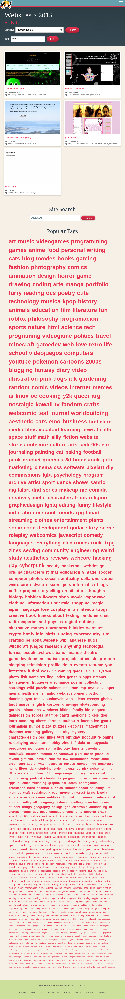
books (65, 258)
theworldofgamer (13, 92)
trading (105, 845)
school (18, 353)
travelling (76, 802)
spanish (43, 788)
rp (48, 748)
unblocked (107, 816)
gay (13, 565)
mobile (98, 891)
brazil (72, 884)
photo (14, 677)
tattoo (26, 908)
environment (49, 816)
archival (22, 963)
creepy (27, 828)
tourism (92, 871)
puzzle (41, 688)
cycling (33, 905)
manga (74, 284)
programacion (79, 318)
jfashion (46, 754)
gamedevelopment (27, 658)
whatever (37, 836)
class (32, 915)
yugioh (103, 967)
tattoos (51, 860)
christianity (52, 778)
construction (94, 828)
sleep (97, 658)
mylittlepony (35, 933)
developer (105, 688)
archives (33, 912)
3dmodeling (98, 807)
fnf (73, 743)
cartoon (53, 704)
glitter (45, 960)
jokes (10, 957)
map (10, 967)
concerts (46, 908)
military (105, 943)
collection (74, 836)
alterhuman (30, 891)
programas (14, 860)
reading (34, 293)
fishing (24, 871)
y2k (67, 395)
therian (96, 849)
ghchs (106, 699)
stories (17, 444)
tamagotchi (76, 950)
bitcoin (66, 824)
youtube (20, 361)
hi (43, 864)
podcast (36, 778)
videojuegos (45, 353)
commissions (25, 475)
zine (65, 743)
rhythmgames (47, 929)
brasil (102, 811)
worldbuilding (89, 413)
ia (74, 943)
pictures (15, 792)
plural (101, 877)
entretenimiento (36, 946)
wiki (30, 688)
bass (20, 950)
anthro (29, 953)
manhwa (69, 828)
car (64, 783)
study (15, 558)
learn (38, 867)
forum (99, 853)
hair (80, 891)
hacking (102, 558)
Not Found (10, 186)
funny (84, 505)
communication (104, 922)
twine (91, 792)
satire (51, 936)
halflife (102, 950)
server (106, 902)
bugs (93, 640)
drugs (92, 888)
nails (59, 908)
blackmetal (111, 967)
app (69, 699)
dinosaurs (56, 811)
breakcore (105, 763)
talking (26, 905)
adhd (63, 940)
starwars (14, 824)
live (47, 915)
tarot (13, 704)
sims (38, 936)
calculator (79, 940)
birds (50, 634)
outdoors (54, 797)
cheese (102, 946)
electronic (79, 807)
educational (106, 797)
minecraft (21, 344)
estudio (54, 905)
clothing (17, 603)
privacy (80, 773)
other (85, 658)
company (105, 908)
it (47, 572)
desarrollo (66, 967)
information (38, 603)
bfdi (48, 773)
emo (54, 421)
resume (96, 665)
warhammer (27, 957)
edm (32, 867)
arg (95, 395)
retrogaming (90, 841)
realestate (63, 820)
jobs (65, 946)
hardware (108, 849)
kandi (37, 864)
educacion (70, 572)
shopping (80, 603)
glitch (111, 898)
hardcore (22, 877)
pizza (46, 726)
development (52, 527)
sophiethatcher (79, 144)
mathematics (96, 726)
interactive (90, 721)
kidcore (56, 871)
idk (73, 378)
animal (28, 922)
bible (91, 874)
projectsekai (91, 967)
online (108, 737)
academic (88, 891)
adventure (38, 743)
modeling (72, 864)
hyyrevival (10, 190)
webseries (33, 902)
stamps (51, 715)
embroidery (13, 943)
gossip (100, 963)
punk (15, 459)
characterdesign (23, 737)
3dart (79, 898)
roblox (17, 318)
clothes (43, 520)
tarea (71, 953)
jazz (52, 820)
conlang (52, 912)
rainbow (95, 950)
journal (59, 413)
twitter (82, 95)
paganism (107, 933)
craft (26, 792)
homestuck (86, 459)
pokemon (45, 361)
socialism (22, 857)
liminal (105, 912)
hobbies (33, 597)
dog (104, 715)
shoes (30, 864)
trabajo (106, 960)
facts (70, 943)
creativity (20, 497)
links (51, 737)
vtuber (107, 578)
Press (67, 992)
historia (33, 849)
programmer (89, 836)
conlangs (17, 957)
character (62, 912)
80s (26, 816)
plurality (80, 828)
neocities (64, 915)
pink (45, 378)
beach (68, 950)
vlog (88, 832)
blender (32, 754)
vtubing (18, 946)
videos (59, 387)
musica (50, 301)
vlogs (11, 936)
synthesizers (91, 922)
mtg (56, 929)
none (31, 788)
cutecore (37, 444)
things (27, 807)
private (58, 963)
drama (25, 860)
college (37, 828)
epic (11, 845)
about (58, 615)
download (27, 960)
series (50, 490)
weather (59, 853)
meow (95, 759)
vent (69, 811)
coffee (15, 590)
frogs (20, 888)
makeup (68, 490)
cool (50, 512)
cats (14, 258)
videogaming (84, 877)
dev (35, 811)
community (55, 550)
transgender (19, 682)
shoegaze (71, 926)
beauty (53, 565)
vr (54, 671)
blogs (102, 584)
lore (45, 609)
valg (34, 144)
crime (56, 926)
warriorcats (59, 836)
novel (81, 820)
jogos (39, 748)
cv (101, 884)
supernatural (40, 845)
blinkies (76, 627)
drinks (89, 960)
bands (51, 877)
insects (67, 849)
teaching (32, 732)
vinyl (17, 936)
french (98, 915)
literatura (78, 849)
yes (88, 849)
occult (29, 652)
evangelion (13, 933)
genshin (74, 677)
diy (109, 467)
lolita (78, 811)
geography (42, 807)
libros (23, 768)
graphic (54, 783)
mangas (99, 895)
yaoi (109, 665)
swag (24, 778)
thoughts (96, 590)
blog (28, 258)
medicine (79, 715)
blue (86, 816)
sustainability (48, 895)
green (57, 857)
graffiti (77, 895)
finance (74, 652)
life (108, 344)
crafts (91, 404)
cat (59, 452)
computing (45, 824)
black (51, 953)
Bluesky (81, 985)
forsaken (43, 912)
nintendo (85, 609)
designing (46, 802)
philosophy (43, 318)
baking (73, 452)
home (13, 768)
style (57, 768)
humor (34, 726)
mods (69, 895)
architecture (74, 590)
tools (34, 820)
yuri (60, 737)
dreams (99, 677)
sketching (33, 877)
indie (14, 512)
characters (60, 497)
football (92, 452)
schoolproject (15, 905)
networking (77, 888)
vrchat (31, 936)
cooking (50, 395)
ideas (46, 867)
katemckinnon (96, 144)
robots (37, 715)
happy (109, 953)
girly (91, 853)
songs (13, 797)
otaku (92, 905)
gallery (48, 732)
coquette (99, 710)
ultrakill (63, 926)
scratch (13, 816)
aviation (73, 891)
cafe (73, 820)
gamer (57, 849)
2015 (34, 95)
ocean (88, 754)
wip (63, 640)
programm (47, 946)
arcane (69, 960)
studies (106, 957)
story (92, 527)
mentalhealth (20, 693)
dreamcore (17, 763)
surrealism (86, 860)
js (75, 857)
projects (70, 658)
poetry (66, 293)
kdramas (90, 915)
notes (70, 912)
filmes (53, 845)
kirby (81, 867)
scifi (84, 444)
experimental (33, 621)
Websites (18, 15)
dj (30, 845)
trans (81, 497)
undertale (60, 603)
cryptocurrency (15, 908)
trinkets (97, 860)
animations (31, 710)
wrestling (39, 783)
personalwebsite (42, 640)
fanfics (94, 940)
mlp (71, 609)
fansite (78, 748)
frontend (107, 936)
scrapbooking (81, 912)
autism (53, 658)
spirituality (68, 578)
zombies (90, 957)
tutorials (21, 898)
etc (105, 444)
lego (48, 841)
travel (103, 335)
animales (34, 871)
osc (42, 737)
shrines (54, 915)
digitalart (19, 490)
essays (93, 699)
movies (45, 258)
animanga (65, 867)
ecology (37, 857)
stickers (43, 820)
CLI (42, 992)
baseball (79, 832)
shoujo (36, 953)
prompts (97, 943)
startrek (106, 915)
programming (89, 241)
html (53, 327)
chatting (13, 864)
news (88, 429)
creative (16, 615)
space (16, 437)
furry (15, 293)
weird (107, 550)
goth (106, 459)
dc (30, 857)
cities (64, 963)
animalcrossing (67, 936)
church (67, 922)
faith (82, 963)
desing (26, 950)
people (105, 857)
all (94, 671)
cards (72, 915)
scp (43, 950)
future (62, 929)
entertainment (70, 520)
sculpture (13, 881)
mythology (61, 748)
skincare (67, 860)
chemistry (101, 824)
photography (48, 267)
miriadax (20, 922)
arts (72, 444)
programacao (31, 888)
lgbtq (51, 505)
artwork (12, 874)
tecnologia (93, 646)
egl (35, 884)
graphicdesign (26, 505)
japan (14, 609)
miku (11, 853)
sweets (34, 943)
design (47, 276)
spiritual (11, 960)
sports (17, 327)
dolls (67, 665)
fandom (71, 404)
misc (43, 811)
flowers (50, 597)
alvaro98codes (72, 92)
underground (37, 960)
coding (42, 284)
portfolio (97, 284)
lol (107, 754)
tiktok (107, 853)
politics (84, 335)
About (22, 992)
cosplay (58, 609)
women (12, 888)
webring (78, 953)
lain (87, 671)
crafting (16, 640)
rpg (80, 512)
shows (81, 482)
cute (83, 293)
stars (18, 773)
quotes (104, 898)
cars (41, 421)
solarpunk (71, 963)
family (78, 710)
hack (88, 953)
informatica (84, 584)
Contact (101, 992)
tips (101, 960)
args (107, 832)
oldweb (37, 584)
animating (52, 943)
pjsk (85, 768)
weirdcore (18, 584)
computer (18, 578)
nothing (86, 621)
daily (70, 946)
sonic (15, 527)
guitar (77, 527)
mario (100, 820)
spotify (75, 95)
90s (95, 444)
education (45, 310)
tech (90, 327)
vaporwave (95, 597)
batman (18, 902)
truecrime (47, 857)
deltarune (90, 578)
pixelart (95, 467)
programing (24, 335)
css (58, 467)
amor (105, 759)
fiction (70, 437)
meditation (13, 919)
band (60, 652)
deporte (90, 811)
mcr (27, 836)
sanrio (97, 482)
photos (36, 578)
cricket (89, 864)
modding (26, 721)
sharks (70, 816)
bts (19, 828)
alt (20, 816)
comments (42, 95)
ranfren (95, 960)
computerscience (37, 832)
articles (38, 919)
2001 (16, 192)
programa (109, 884)
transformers (16, 820)
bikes (21, 919)
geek (75, 946)
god (68, 807)
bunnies (57, 788)
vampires (37, 677)
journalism (18, 726)
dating (44, 936)
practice (69, 902)
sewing (31, 550)
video (79, 370)
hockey (73, 871)
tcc (112, 857)
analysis (83, 874)
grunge (14, 811)
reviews (59, 558)
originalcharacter (90, 929)
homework (92, 884)
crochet (32, 459)
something (62, 943)
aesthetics (36, 558)
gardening (92, 378)
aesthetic (21, 421)
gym (28, 699)
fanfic (50, 693)
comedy (93, 535)
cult (112, 950)
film (66, 310)
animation (22, 276)
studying (45, 768)
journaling (21, 452)
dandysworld (54, 940)
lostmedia (19, 929)
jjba (72, 908)
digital (71, 621)
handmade (58, 922)
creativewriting (76, 933)
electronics (75, 543)
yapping (12, 898)
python (94, 693)
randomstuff (57, 946)
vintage (89, 572)
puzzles (59, 726)
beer (49, 967)
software (74, 467)
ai (11, 395)
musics (95, 946)
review (66, 908)
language (30, 609)
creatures (42, 943)
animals (19, 310)
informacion (64, 905)
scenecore (107, 778)
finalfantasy (13, 950)
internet (80, 387)
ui (35, 963)
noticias (36, 922)
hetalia (45, 940)
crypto (15, 634)
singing (64, 634)
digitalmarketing (69, 874)
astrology (17, 688)
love (81, 344)
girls (61, 816)
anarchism (93, 802)
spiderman (29, 919)
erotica (99, 905)
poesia (87, 940)
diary (63, 370)
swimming (83, 857)
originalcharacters (26, 572)
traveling (93, 748)
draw (96, 845)
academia (25, 881)
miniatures (61, 960)
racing (43, 877)
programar (37, 841)
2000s (94, 361)
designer (80, 943)
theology (37, 898)
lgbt (47, 475)
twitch (41, 763)
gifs (23, 759)
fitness (44, 615)
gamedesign (19, 715)
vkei (31, 759)
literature (85, 310)
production (17, 788)
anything (72, 646)
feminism (88, 797)
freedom (50, 864)
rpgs (12, 783)
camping (40, 915)
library (11, 891)
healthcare (46, 871)
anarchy (85, 895)
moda (109, 658)
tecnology (46, 957)
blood (11, 929)
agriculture (17, 967)
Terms (89, 992)
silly (56, 437)
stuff (30, 437)
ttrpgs (102, 609)
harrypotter (44, 905)
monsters (81, 853)
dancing (16, 699)
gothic (14, 710)
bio (87, 710)
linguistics (56, 677)
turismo (55, 874)
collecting (93, 682)
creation (58, 888)
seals (43, 922)
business (74, 421)
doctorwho (89, 963)
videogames (16, 95)
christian (81, 884)
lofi (78, 963)
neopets (11, 946)
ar (95, 963)
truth (11, 902)
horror (66, 276)
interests (17, 671)
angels (43, 860)
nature (36, 327)
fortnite (54, 721)
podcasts (46, 853)
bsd (104, 860)
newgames (26, 95)
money (37, 627)
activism (90, 778)
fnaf (54, 572)
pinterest (78, 792)
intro (13, 721)
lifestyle (102, 505)
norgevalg (10, 141)
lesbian (61, 802)
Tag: (7, 38)
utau (109, 788)
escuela (75, 845)
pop (55, 841)
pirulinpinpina (71, 141)
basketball (71, 565)
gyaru (106, 721)
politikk (10, 144)
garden (54, 902)
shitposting (37, 881)
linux (22, 395)
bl (110, 807)
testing (72, 615)
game (84, 276)
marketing (21, 467)
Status (78, 992)
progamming (72, 778)
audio (31, 763)
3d (68, 459)
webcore (81, 558)
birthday (73, 737)
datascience (51, 950)
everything (48, 543)
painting (44, 452)
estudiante (14, 871)
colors (47, 881)
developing (44, 953)
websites (95, 627)
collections (98, 957)
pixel (78, 754)
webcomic (22, 413)
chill (66, 877)
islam (22, 943)
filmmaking (71, 797)
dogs (60, 378)
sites (40, 891)
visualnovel (44, 884)
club (93, 953)
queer (82, 395)
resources (17, 748)
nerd (59, 860)
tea (111, 824)
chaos (49, 926)
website (89, 437)
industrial (70, 929)
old (28, 820)
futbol (33, 671)
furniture (107, 888)
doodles (78, 936)
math (44, 437)
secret (43, 967)
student (14, 807)
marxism (18, 940)
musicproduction (104, 919)
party (85, 936)
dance (64, 482)
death (72, 783)
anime (37, 250)
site (105, 634)
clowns (95, 816)
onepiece (97, 902)
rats (86, 888)
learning (70, 429)
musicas (19, 960)
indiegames (71, 768)
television (36, 665)
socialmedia (41, 792)
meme (38, 693)
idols (57, 933)
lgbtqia (12, 857)
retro (95, 344)
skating (86, 845)
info (40, 634)
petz (94, 877)
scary (99, 888)
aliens (80, 699)
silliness (88, 946)
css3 (86, 926)
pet (98, 967)
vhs (106, 864)
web (68, 344)
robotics (71, 788)
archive (17, 482)
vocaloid (49, 429)
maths (26, 811)
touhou (69, 721)
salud (19, 853)
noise (94, 768)
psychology (68, 475)
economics (67, 857)
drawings (70, 704)
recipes (69, 763)
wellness (109, 895)
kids (74, 919)
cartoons (72, 361)
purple (42, 888)
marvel (24, 704)
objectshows (63, 754)
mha (107, 950)
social (50, 578)
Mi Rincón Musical (74, 88)
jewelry (102, 792)
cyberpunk (31, 565)
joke (27, 943)
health (104, 429)
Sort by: (9, 29)
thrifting (98, 881)
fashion (19, 267)
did (19, 884)
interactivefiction (95, 936)
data (81, 743)
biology (16, 597)
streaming (21, 520)
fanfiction (100, 422)
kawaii (44, 404)
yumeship (36, 929)
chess (41, 721)
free (37, 699)
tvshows (45, 652)
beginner (52, 960)
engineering (85, 550)
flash (20, 836)
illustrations (14, 915)
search (12, 867)
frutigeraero (42, 682)
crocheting (35, 908)
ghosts (88, 902)
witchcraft (18, 646)
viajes (11, 940)
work (46, 671)
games (18, 250)
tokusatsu (29, 963)
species (79, 908)
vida (105, 929)
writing (96, 250)
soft (25, 902)
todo (40, 957)
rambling (102, 940)
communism (33, 773)
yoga (22, 832)
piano (99, 754)
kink (83, 953)
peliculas (55, 763)
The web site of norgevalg (18, 137)
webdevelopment (72, 693)
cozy (26, 841)
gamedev (48, 344)
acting (80, 824)
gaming (86, 258)
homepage (23, 867)
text (36, 874)
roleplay (18, 535)
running (106, 768)
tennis (59, 877)
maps (76, 860)
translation (65, 832)
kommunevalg (20, 144)
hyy (26, 192)
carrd (64, 715)
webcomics (43, 535)
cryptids (95, 898)
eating (55, 884)
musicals (16, 754)
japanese (77, 640)
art (12, 241)
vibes (35, 957)
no (30, 748)
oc (33, 395)
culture (58, 444)
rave (54, 967)
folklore (79, 929)
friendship (27, 884)
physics (55, 621)
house (92, 926)
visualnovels (54, 699)
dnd (36, 490)
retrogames (63, 891)
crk (100, 929)
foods (83, 788)
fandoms (89, 615)
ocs (51, 293)
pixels (93, 715)
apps (87, 677)
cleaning (90, 867)
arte (58, 284)
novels (41, 759)
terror (29, 926)
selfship (56, 919)
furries (15, 652)
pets (67, 584)
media (16, 429)
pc (9, 95)
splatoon (70, 688)
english (38, 704)
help (59, 828)
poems (77, 682)
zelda (57, 936)
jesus (56, 824)
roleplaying (18, 743)
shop (64, 597)
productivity (27, 967)
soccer (105, 572)
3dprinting (95, 857)
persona (64, 845)
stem (40, 963)
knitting (64, 671)
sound (22, 864)
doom (107, 828)
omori (40, 797)
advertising (23, 933)
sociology (102, 871)
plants (96, 520)
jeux (66, 953)
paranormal (96, 773)
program (93, 475)
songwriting (86, 950)
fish (24, 677)
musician (82, 960)
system (105, 671)
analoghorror (95, 912)
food (53, 250)
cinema (43, 467)
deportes (75, 726)
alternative (19, 627)
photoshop (56, 957)
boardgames (88, 783)
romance (61, 682)
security (62, 732)
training (28, 929)
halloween (101, 874)
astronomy (56, 627)
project (29, 590)
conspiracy (44, 874)
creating (24, 915)
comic (40, 387)
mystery (78, 732)
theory (25, 912)
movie (77, 597)
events (80, 665)
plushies (24, 783)
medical (34, 860)
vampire (12, 922)
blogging (21, 370)
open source (57, 985)
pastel (23, 845)
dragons (16, 732)
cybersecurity (87, 634)
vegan (38, 950)
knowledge (87, 881)
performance (66, 919)
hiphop (82, 763)
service (12, 877)
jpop (23, 824)
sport (48, 482)
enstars (54, 867)
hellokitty (97, 788)
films (31, 429)
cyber (47, 836)
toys (91, 688)
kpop (69, 301)
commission (35, 940)
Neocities (43, 985)
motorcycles (101, 953)
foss (92, 895)
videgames (50, 963)
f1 (17, 845)
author (99, 867)
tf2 (11, 773)
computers (78, 353)
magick (70, 940)
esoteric (75, 905)
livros (65, 871)
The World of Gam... (15, 88)
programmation (48, 933)
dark (33, 768)
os (86, 919)
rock (96, 543)
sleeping (17, 665)
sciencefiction (50, 891)
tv (57, 404)
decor (81, 922)
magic (97, 603)
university (13, 895)
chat (104, 615)
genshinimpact (25, 895)
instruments (109, 963)
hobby (54, 743)
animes (55, 688)
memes (102, 387)
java (61, 841)
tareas (23, 953)
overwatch (60, 950)
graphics (53, 459)
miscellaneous (14, 953)
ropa (81, 864)
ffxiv (92, 763)
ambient (19, 891)
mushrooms (13, 963)
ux (48, 902)
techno (69, 853)
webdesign (94, 565)
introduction (79, 759)
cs (78, 915)
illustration (23, 378)
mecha (74, 967)
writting (64, 884)
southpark (45, 849)
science (71, 327)
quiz (85, 933)
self (112, 960)
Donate (34, 992)
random (19, 387)
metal (39, 497)
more (32, 950)
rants (29, 898)
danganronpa (62, 773)
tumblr (53, 832)
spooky (89, 943)
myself (14, 759)
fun (103, 310)
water (42, 902)
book (31, 615)
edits (59, 967)
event (12, 836)
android (14, 802)
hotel (75, 960)
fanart (93, 512)
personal (73, 250)
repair (26, 940)
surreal (49, 888)
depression (74, 881)
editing (67, 505)
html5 (28, 634)
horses (102, 836)
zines (15, 550)
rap (83, 688)
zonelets (54, 759)
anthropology (49, 898)
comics (77, 267)
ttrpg (109, 543)
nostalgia (32, 192)
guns (97, 908)
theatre (90, 652)
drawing (19, 284)
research (53, 646)
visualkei (26, 946)
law (65, 759)
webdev (35, 816)
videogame (57, 335)
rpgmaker (79, 902)
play (82, 915)
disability (64, 933)
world (74, 867)
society (87, 898)
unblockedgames (103, 926)
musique (64, 957)
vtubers (90, 820)
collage (57, 807)
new (99, 933)
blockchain (60, 895)
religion (98, 497)
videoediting (106, 841)
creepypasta (97, 743)
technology (24, 301)
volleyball (29, 802)
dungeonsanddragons (77, 957)
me (83, 490)
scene (107, 527)
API (58, 992)
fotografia (49, 828)
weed (23, 849)
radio (14, 621)
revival (10, 192)
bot (53, 908)
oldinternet (59, 953)
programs (89, 908)
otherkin (98, 864)
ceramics (61, 898)
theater (89, 824)
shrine (13, 778)
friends (65, 512)
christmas (81, 967)
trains (12, 828)
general (67, 888)
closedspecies (59, 881)
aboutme (32, 512)
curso (73, 877)
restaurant (61, 864)
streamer (36, 967)
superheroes (14, 912)
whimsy (32, 824)
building (84, 905)
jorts (69, 144)
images (13, 832)
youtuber (92, 933)
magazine (71, 898)
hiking (65, 710)
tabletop (14, 849)
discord (53, 584)
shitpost (92, 919)
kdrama (82, 871)
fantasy (45, 370)
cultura (21, 874)
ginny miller (71, 137)
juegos (36, 646)
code (29, 527)
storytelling (49, 590)
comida (98, 490)
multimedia (15, 841)
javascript (70, 535)
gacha (37, 895)
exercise (23, 936)
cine (105, 802)
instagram (90, 95)
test (43, 413)
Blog (51, 992)
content (74, 922)
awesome (27, 797)
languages (21, 543)
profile (54, 665)
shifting (81, 946)
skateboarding (92, 704)
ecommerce (61, 792)
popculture (91, 737)
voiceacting (20, 926)
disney (81, 919)
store (78, 816)
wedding (108, 881)
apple (42, 926)
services (98, 832)
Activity (12, 22)
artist (34, 482)
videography (73, 841)
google (36, 926)
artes (29, 874)
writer (61, 902)
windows (50, 710)
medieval (107, 891)
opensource (32, 853)
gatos (78, 671)
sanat (49, 922)
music (97, 95)
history (87, 301)
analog (12, 884)
